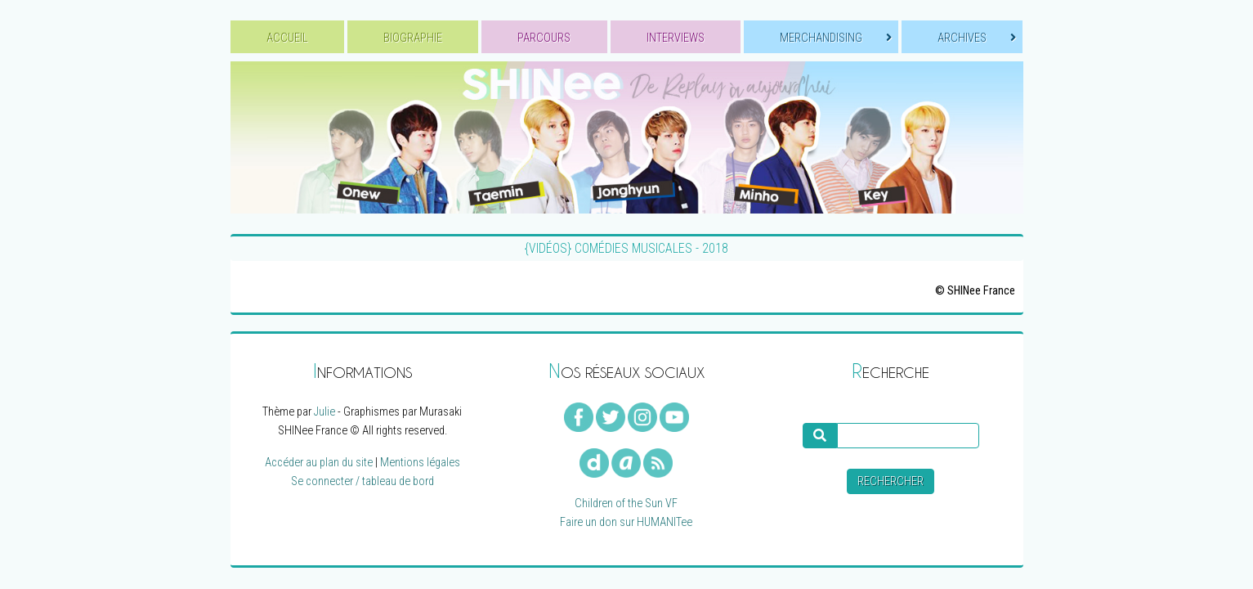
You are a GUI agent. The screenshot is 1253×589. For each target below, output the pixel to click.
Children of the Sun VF (626, 503)
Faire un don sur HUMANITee (626, 522)
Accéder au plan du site (319, 463)
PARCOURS (544, 38)
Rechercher (890, 481)
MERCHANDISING (836, 38)
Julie (324, 412)
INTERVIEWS (676, 38)
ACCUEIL (287, 38)
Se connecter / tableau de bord (362, 481)
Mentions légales (420, 463)
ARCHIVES (977, 38)
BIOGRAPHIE (412, 38)
